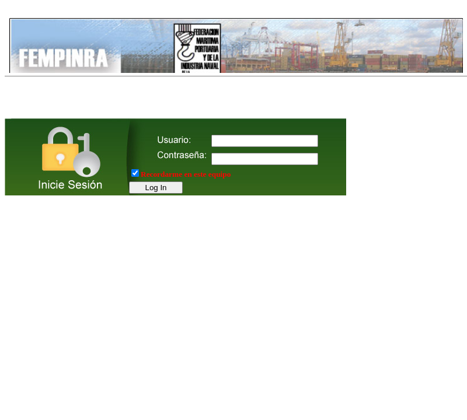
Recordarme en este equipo (186, 174)
